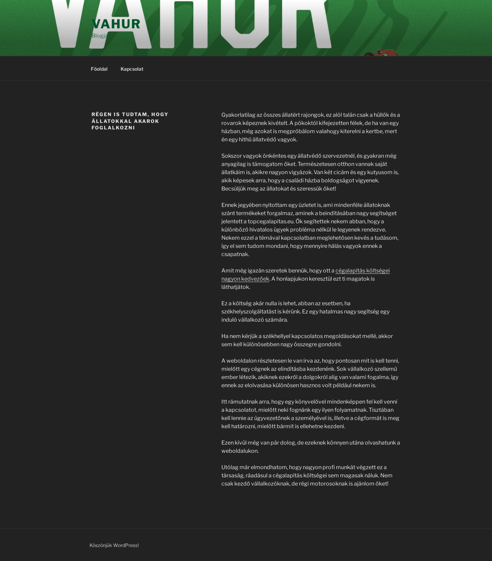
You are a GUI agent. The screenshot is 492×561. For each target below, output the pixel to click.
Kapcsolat (132, 69)
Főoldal (99, 69)
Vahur (116, 23)
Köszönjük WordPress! (114, 545)
